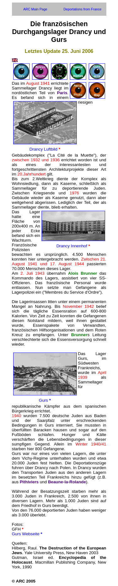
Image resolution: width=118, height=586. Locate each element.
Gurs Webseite (27, 533)
